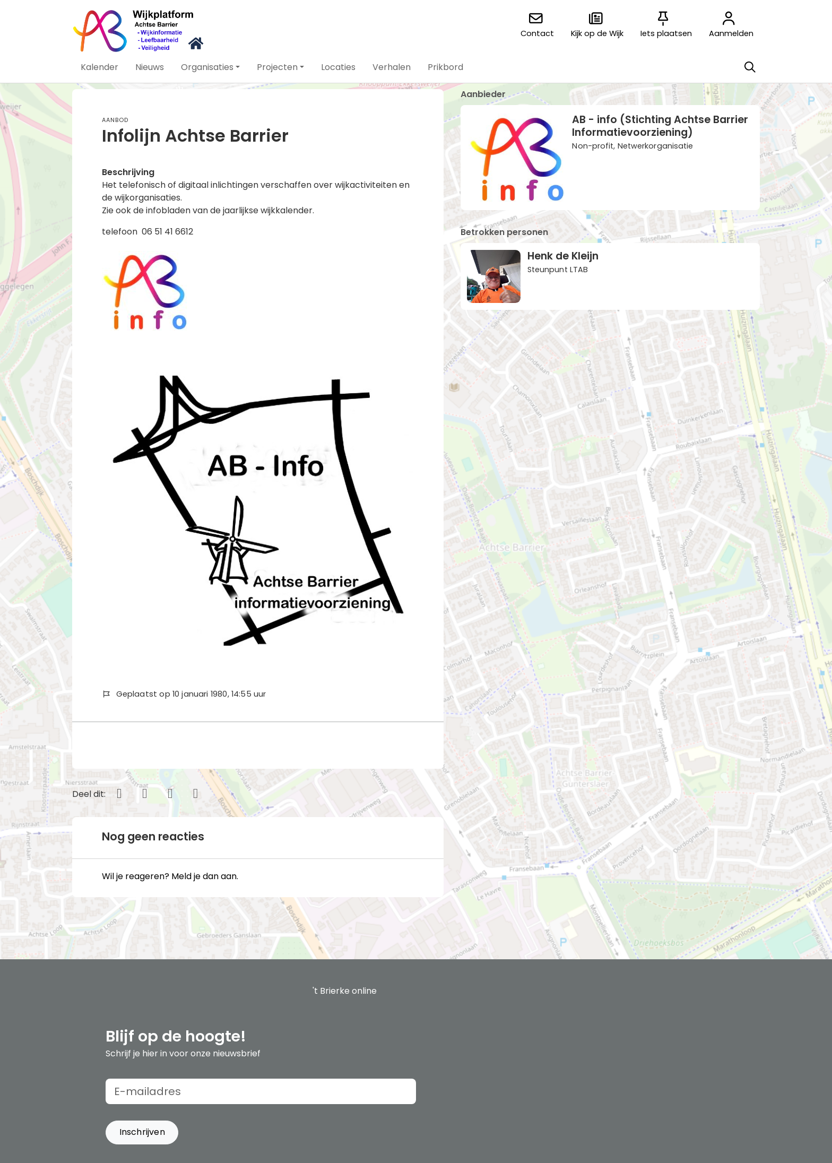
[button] (99, 67)
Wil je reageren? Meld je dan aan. (170, 876)
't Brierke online (345, 991)
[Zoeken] (750, 67)
